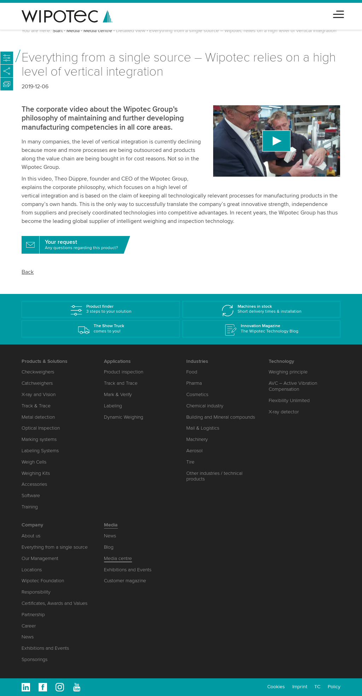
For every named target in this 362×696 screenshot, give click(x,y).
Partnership (33, 615)
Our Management (40, 558)
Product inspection (123, 372)
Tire (190, 462)
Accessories (34, 484)
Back (28, 272)
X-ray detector (284, 412)
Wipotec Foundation (43, 581)
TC (317, 687)
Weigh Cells (34, 462)
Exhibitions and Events (45, 648)
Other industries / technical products (214, 476)
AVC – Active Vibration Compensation (293, 386)
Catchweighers (37, 383)
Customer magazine (125, 581)
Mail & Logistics (202, 428)
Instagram (60, 687)
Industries (197, 361)
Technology (281, 361)
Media (73, 31)
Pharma (194, 383)
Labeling (113, 406)
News (28, 637)
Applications (117, 361)
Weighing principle (288, 372)
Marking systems (39, 439)
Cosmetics (197, 394)
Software (31, 495)
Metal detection (38, 417)
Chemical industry (204, 406)
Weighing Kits (36, 473)
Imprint (299, 687)
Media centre (97, 31)
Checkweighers (38, 372)
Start (58, 31)
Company (32, 525)
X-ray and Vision (39, 394)
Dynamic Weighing (123, 417)
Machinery (197, 439)
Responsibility (36, 592)
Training (30, 507)
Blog (108, 547)
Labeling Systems (40, 451)
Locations (32, 570)
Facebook (43, 687)
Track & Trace (36, 406)
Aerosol (194, 451)
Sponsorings (34, 659)
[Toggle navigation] (338, 13)
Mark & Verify (118, 394)
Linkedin (26, 687)
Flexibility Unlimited (289, 400)
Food (191, 372)
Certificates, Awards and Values (54, 603)
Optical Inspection (41, 428)
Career (29, 626)
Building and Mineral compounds (220, 417)
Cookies (276, 687)
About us (31, 536)
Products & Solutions (45, 361)
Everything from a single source (55, 547)
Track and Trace (121, 383)
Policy (334, 687)
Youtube (76, 687)
